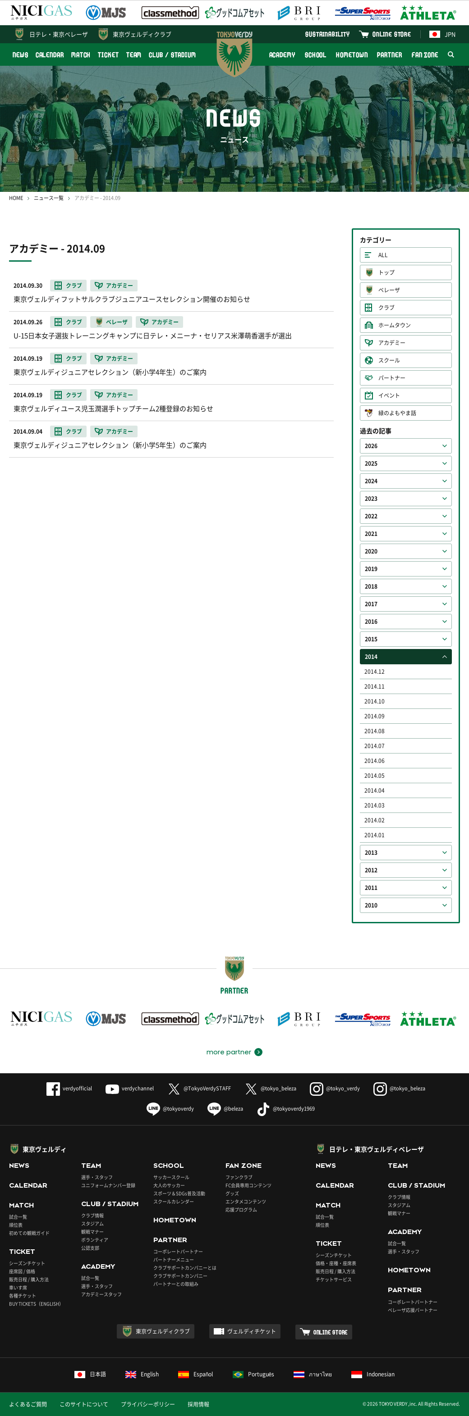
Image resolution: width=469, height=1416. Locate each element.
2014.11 (374, 686)
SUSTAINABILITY (327, 34)
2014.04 (374, 790)
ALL (383, 255)
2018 (371, 586)
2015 (371, 639)
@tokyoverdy (170, 1108)
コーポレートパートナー (178, 1251)
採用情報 (198, 1404)
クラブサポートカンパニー (180, 1275)
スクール (389, 360)
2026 (371, 446)
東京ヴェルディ (45, 1148)
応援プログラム (241, 1209)
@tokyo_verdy (335, 1088)
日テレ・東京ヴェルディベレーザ (376, 1148)
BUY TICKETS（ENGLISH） (36, 1303)
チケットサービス (334, 1279)
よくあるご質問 (28, 1404)
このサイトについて (84, 1404)
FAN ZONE (425, 54)
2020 (371, 551)
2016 (371, 621)
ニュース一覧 (49, 198)
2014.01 (374, 835)
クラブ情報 (92, 1215)
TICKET (108, 54)
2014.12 (374, 671)
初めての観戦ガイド (29, 1233)
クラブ (386, 308)
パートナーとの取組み (175, 1283)
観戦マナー (92, 1231)
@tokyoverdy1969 (286, 1108)
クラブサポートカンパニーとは (184, 1267)
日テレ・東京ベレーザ (58, 34)
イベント (389, 395)
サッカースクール (171, 1177)
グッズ (232, 1193)
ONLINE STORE (391, 34)
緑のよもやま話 (397, 413)
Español (195, 1374)
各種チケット (22, 1295)
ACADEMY (282, 54)
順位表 (16, 1224)
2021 (371, 534)
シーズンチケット (27, 1263)
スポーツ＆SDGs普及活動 (179, 1193)
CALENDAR (50, 54)
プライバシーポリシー (148, 1404)
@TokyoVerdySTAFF (199, 1088)
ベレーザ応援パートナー (412, 1310)
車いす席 (18, 1287)
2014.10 (374, 701)
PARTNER (389, 54)
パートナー (391, 378)
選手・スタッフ (97, 1177)
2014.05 (374, 776)
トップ (386, 272)
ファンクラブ (239, 1177)
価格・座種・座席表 (336, 1263)
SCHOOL (315, 54)
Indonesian (373, 1374)
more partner (229, 1052)
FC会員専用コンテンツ (248, 1185)
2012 (371, 870)
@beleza (225, 1108)
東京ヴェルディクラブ (142, 34)
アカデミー (391, 343)
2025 (371, 463)
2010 (371, 905)
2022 (371, 516)
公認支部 (90, 1247)
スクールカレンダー (173, 1201)
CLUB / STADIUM (172, 54)
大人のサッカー (169, 1185)
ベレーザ (389, 290)
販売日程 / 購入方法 (29, 1279)
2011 (371, 888)
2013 (371, 853)
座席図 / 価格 (22, 1271)
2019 (371, 569)
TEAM (134, 54)
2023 (371, 499)
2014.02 (374, 820)
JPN (442, 34)
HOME (16, 198)
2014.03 (374, 805)
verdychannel (130, 1088)
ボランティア (94, 1239)
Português (254, 1374)
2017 (371, 604)
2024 (371, 481)
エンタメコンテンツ (245, 1201)
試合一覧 (18, 1216)
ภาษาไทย (313, 1374)
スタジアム (92, 1223)
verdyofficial (69, 1088)
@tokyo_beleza (270, 1088)
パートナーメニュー (173, 1259)
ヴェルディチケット (251, 1331)
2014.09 (374, 716)
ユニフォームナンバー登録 (108, 1185)
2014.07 (374, 746)
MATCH (81, 54)
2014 (371, 657)
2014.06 (374, 761)
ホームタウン (394, 325)
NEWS (20, 54)
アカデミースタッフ (101, 1294)
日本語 (90, 1374)
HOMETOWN (352, 54)
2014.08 (374, 731)
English (142, 1374)
